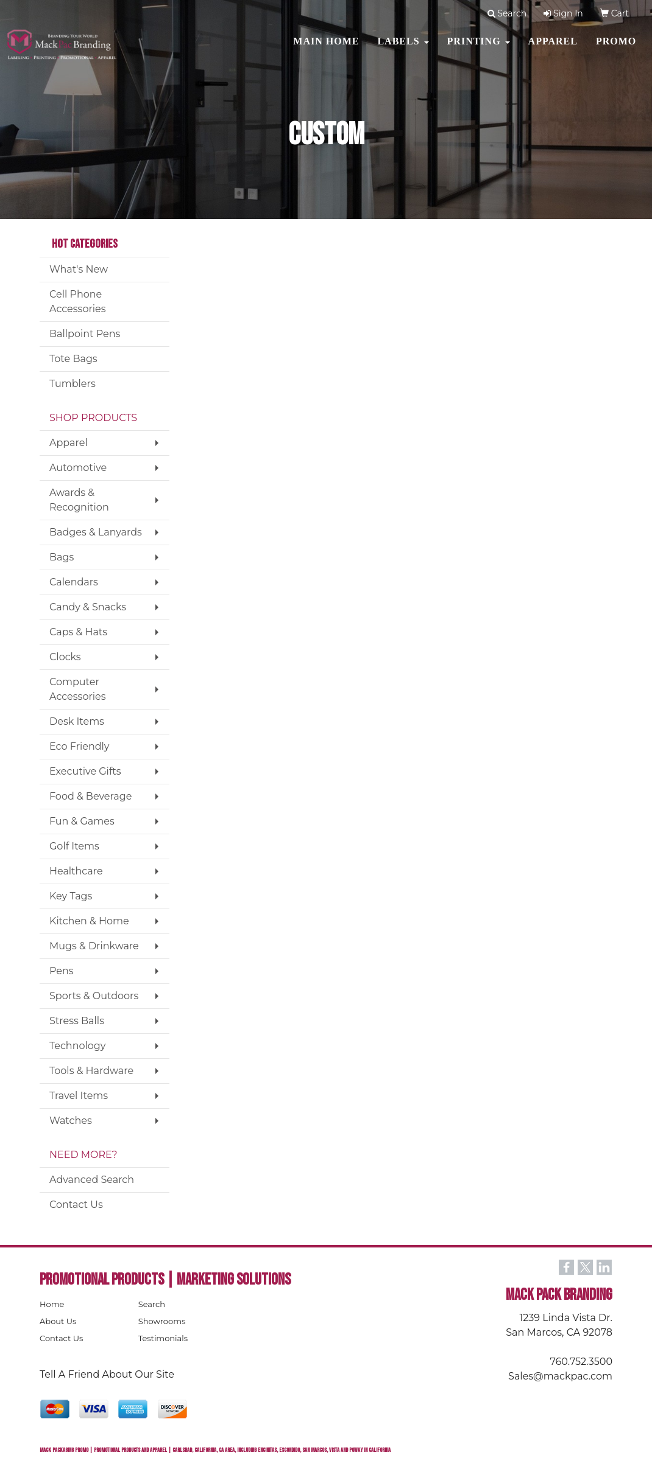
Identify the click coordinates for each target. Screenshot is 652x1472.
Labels (402, 48)
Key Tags (70, 896)
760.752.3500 (581, 1361)
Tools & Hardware (91, 1070)
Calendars (73, 582)
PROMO (616, 48)
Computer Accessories (77, 689)
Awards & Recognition (79, 500)
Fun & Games (82, 821)
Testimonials (163, 1338)
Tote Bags (73, 359)
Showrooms (162, 1321)
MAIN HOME (326, 48)
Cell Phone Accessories (77, 301)
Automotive (78, 467)
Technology (77, 1046)
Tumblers (72, 383)
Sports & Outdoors (93, 996)
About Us (58, 1321)
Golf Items (74, 846)
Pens (61, 971)
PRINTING (478, 48)
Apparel (553, 48)
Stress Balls (76, 1021)
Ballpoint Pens (84, 334)
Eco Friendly (79, 746)
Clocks (65, 657)
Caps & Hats (78, 632)
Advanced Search (91, 1179)
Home (52, 1304)
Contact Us (76, 1204)
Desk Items (76, 721)
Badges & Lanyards (95, 532)
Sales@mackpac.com (560, 1376)
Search (151, 1304)
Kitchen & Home (89, 921)
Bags (61, 557)
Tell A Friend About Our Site (107, 1374)
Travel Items (78, 1095)
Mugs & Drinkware (94, 946)
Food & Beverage (90, 796)
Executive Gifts (85, 771)
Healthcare (76, 871)
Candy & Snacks (87, 607)
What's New (78, 269)
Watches (70, 1120)
